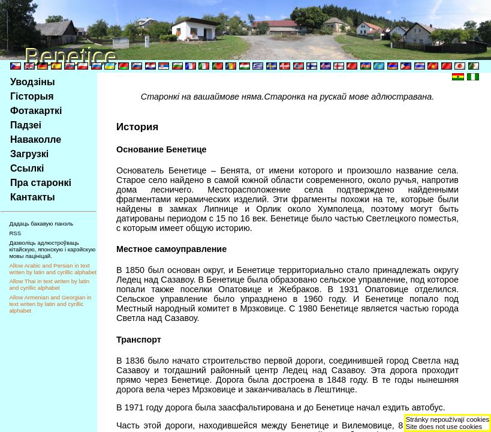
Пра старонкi (40, 183)
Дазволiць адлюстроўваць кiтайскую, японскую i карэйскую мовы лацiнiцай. (52, 249)
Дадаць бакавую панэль (41, 223)
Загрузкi (29, 154)
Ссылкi (27, 168)
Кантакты (32, 197)
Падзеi (25, 125)
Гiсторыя (32, 96)
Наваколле (35, 139)
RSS (15, 233)
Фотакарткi (36, 111)
